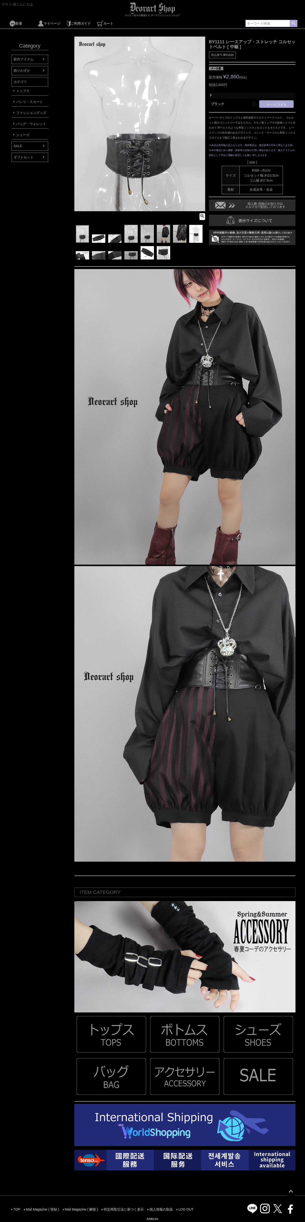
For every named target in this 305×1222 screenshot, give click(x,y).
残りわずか (22, 70)
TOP (16, 1209)
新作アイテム (24, 59)
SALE (18, 146)
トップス (23, 91)
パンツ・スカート (29, 102)
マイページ (49, 24)
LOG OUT (185, 1209)
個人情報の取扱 (161, 1209)
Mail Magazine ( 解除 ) (81, 1209)
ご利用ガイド (79, 24)
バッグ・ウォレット (31, 124)
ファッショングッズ (31, 113)
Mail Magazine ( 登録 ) (42, 1209)
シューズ (23, 135)
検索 (293, 23)
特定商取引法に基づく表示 (124, 1209)
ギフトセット (24, 157)
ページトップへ (291, 1191)
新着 (16, 24)
